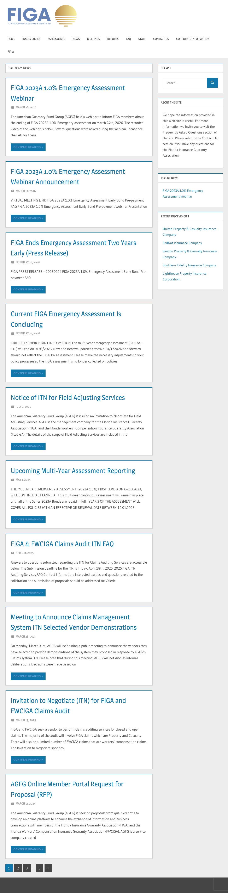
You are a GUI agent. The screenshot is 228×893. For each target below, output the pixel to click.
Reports (112, 39)
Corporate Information (192, 39)
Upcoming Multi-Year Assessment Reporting (78, 470)
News (76, 39)
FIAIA (10, 52)
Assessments (56, 39)
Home (11, 39)
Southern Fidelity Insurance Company (189, 265)
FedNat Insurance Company (182, 243)
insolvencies (31, 39)
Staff (142, 39)
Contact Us (161, 39)
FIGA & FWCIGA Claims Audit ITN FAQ (66, 543)
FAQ (128, 39)
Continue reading (27, 147)
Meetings (93, 39)
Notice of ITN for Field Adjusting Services (73, 397)
